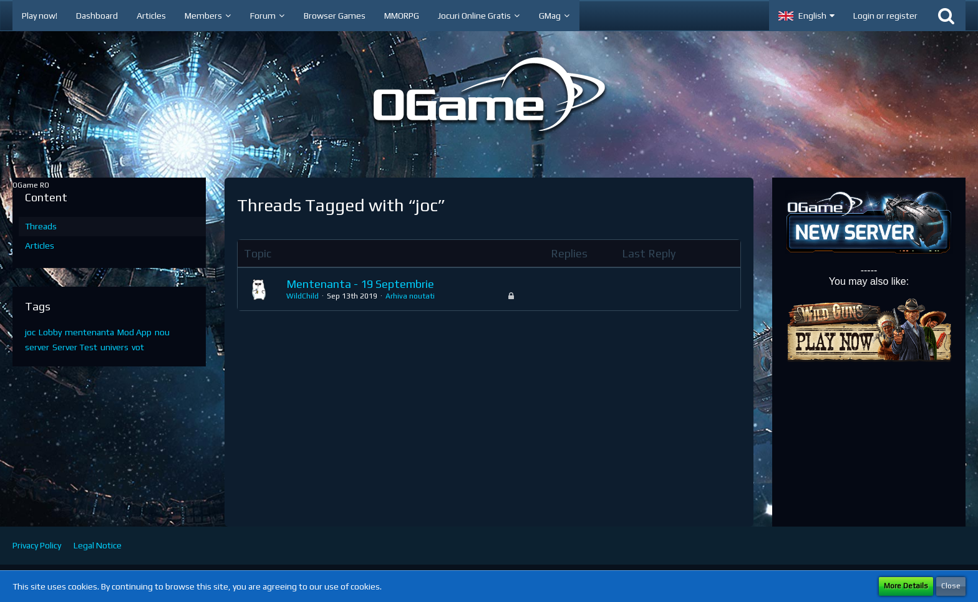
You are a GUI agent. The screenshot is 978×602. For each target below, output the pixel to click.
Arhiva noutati (410, 296)
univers (114, 347)
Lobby (50, 332)
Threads (41, 226)
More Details (906, 585)
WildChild (302, 296)
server (37, 347)
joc (30, 332)
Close (951, 585)
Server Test (74, 347)
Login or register (885, 16)
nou (162, 332)
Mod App (134, 332)
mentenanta (89, 332)
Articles (39, 246)
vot (138, 347)
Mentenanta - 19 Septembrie (360, 283)
